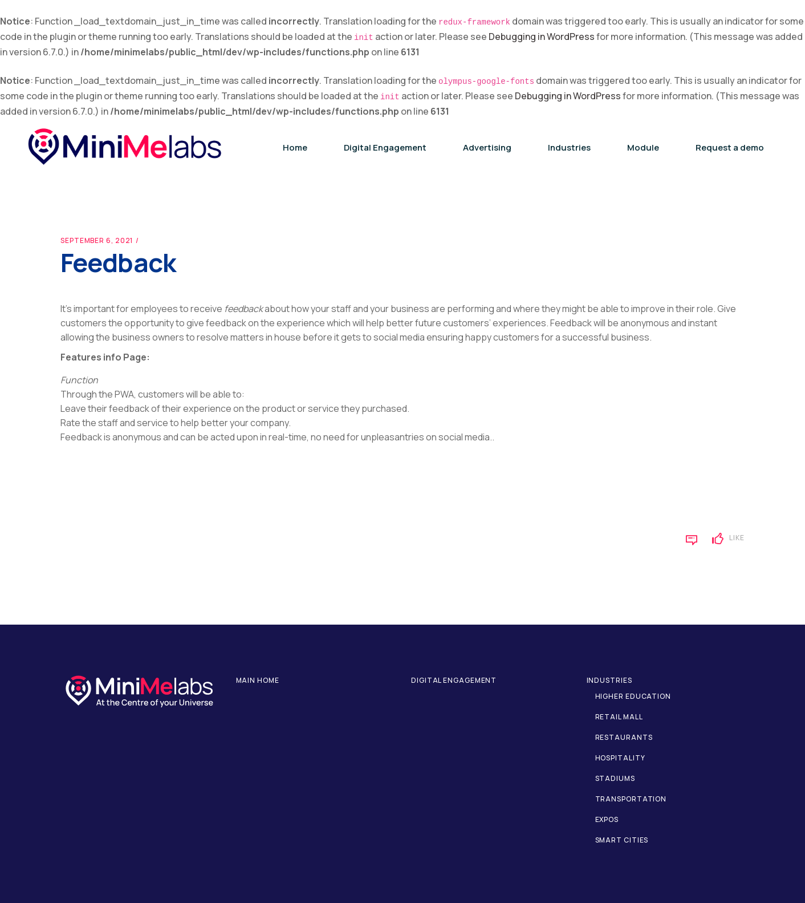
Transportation (631, 799)
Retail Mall (619, 717)
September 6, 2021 (96, 240)
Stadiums (615, 778)
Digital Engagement (454, 680)
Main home (257, 680)
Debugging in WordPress (542, 36)
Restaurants (624, 737)
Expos (607, 819)
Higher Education (633, 696)
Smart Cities (622, 840)
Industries (609, 680)
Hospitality (620, 758)
